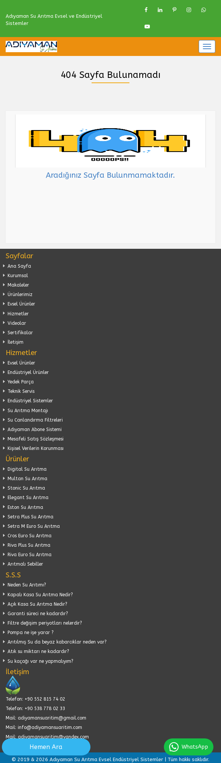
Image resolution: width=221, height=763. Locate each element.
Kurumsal (18, 275)
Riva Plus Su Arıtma (29, 545)
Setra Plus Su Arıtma (30, 517)
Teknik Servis (21, 391)
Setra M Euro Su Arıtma (34, 526)
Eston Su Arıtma (25, 507)
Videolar (17, 323)
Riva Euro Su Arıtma (29, 554)
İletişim (15, 342)
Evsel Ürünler (21, 304)
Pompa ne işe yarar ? (31, 632)
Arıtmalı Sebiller (25, 564)
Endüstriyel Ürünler (28, 372)
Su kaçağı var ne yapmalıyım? (40, 661)
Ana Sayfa (19, 266)
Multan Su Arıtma (27, 478)
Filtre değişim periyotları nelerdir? (45, 623)
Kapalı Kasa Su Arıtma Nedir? (40, 594)
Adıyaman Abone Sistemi (35, 429)
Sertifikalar (20, 332)
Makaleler (18, 285)
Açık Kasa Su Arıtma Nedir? (37, 604)
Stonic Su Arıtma (26, 488)
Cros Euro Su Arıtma (29, 535)
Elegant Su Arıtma (28, 497)
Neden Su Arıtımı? (27, 585)
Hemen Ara (46, 747)
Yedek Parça (21, 382)
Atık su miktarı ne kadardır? (38, 651)
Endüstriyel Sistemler (30, 400)
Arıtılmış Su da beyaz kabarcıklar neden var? (57, 642)
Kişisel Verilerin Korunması (36, 448)
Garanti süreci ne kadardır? (38, 613)
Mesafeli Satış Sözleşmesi (36, 439)
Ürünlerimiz (20, 294)
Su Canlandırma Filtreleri (35, 420)
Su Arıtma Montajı (28, 410)
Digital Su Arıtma (27, 469)
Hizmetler (18, 313)
